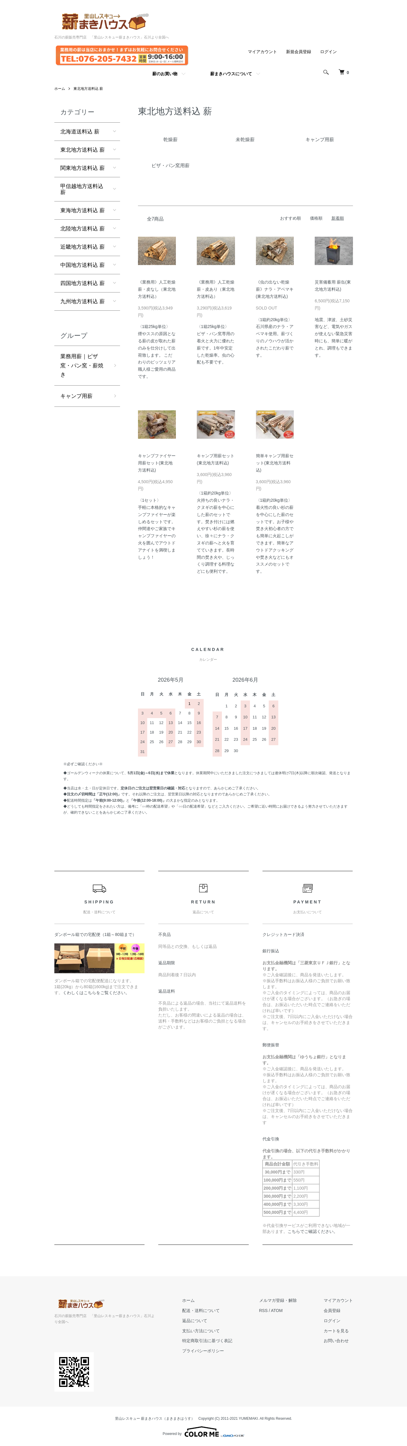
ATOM (276, 1310)
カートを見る (336, 1330)
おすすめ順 (290, 218)
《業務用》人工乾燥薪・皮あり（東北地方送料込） (215, 289)
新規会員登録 (298, 51)
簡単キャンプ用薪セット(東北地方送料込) (275, 462)
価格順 (316, 218)
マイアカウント (262, 51)
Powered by (203, 1431)
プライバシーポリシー (203, 1350)
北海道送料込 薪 (79, 132)
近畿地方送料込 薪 (82, 247)
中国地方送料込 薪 (82, 265)
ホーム (59, 89)
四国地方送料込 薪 (82, 283)
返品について (194, 1320)
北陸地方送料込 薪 (82, 229)
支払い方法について (201, 1330)
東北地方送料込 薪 (88, 89)
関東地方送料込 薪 (82, 168)
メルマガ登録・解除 (278, 1300)
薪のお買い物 (164, 73)
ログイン (328, 51)
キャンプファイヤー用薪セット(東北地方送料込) (157, 462)
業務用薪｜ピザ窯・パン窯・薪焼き (81, 365)
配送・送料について (201, 1310)
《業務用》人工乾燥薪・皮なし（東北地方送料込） (157, 289)
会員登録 (332, 1310)
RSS (263, 1310)
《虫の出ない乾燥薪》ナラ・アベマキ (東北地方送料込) (275, 289)
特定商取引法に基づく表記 (207, 1340)
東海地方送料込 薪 (82, 210)
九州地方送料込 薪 (82, 301)
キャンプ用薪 (76, 396)
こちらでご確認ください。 (313, 1231)
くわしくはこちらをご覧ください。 (96, 992)
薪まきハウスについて (231, 73)
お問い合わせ (336, 1340)
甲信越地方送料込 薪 (81, 189)
